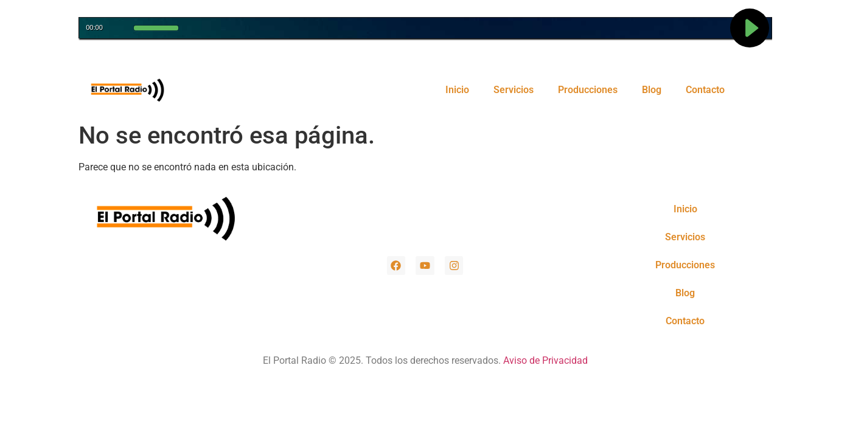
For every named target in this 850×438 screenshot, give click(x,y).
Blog (651, 90)
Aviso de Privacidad (545, 360)
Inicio (457, 90)
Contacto (705, 90)
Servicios (513, 90)
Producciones (588, 90)
